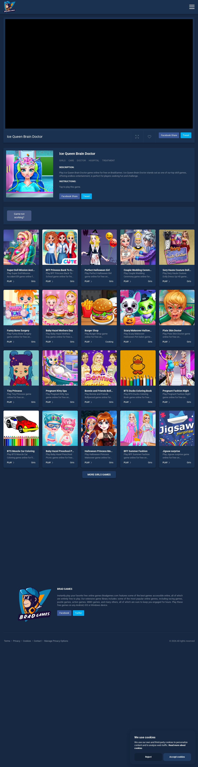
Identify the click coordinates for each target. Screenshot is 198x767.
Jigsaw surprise (171, 451)
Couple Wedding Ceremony (139, 270)
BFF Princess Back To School (62, 270)
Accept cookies (177, 757)
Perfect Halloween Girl (97, 270)
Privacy (17, 641)
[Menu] (192, 7)
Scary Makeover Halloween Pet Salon (144, 330)
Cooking (109, 342)
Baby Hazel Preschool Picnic (61, 451)
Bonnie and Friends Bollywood (101, 390)
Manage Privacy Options (56, 641)
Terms (7, 641)
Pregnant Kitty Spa (56, 390)
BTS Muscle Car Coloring (21, 451)
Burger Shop (91, 330)
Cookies (27, 641)
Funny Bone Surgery (18, 330)
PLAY (9, 281)
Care (71, 160)
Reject (148, 757)
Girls (62, 160)
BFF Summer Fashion (135, 451)
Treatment (108, 160)
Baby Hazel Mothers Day (59, 330)
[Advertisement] (99, 528)
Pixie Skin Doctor (172, 330)
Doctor (81, 160)
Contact (37, 641)
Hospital (94, 160)
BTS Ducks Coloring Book (138, 390)
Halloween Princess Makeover (101, 451)
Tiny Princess (14, 390)
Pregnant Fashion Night (176, 390)
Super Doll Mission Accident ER (24, 270)
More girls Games (99, 474)
